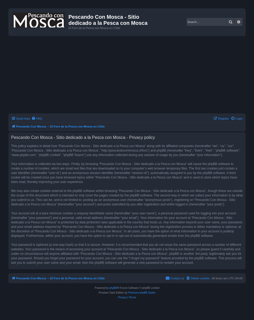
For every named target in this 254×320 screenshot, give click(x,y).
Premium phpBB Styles (141, 292)
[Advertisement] (131, 75)
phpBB (113, 287)
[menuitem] (36, 118)
